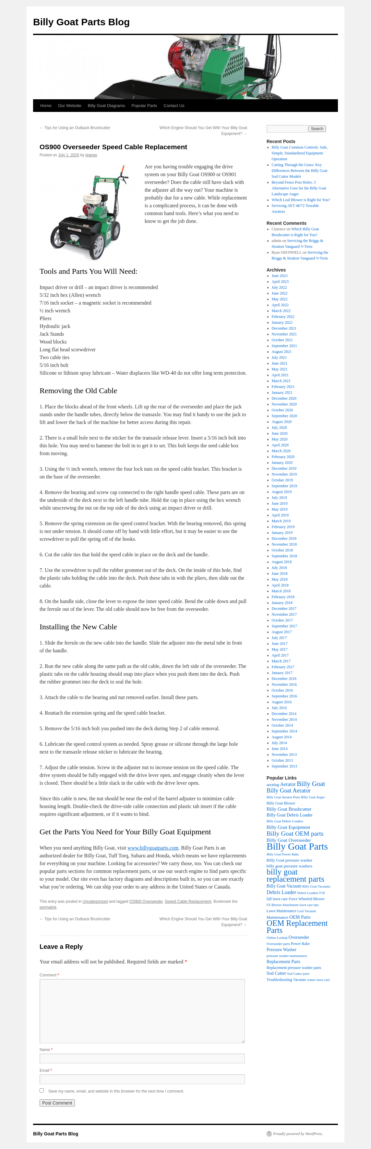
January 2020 (282, 462)
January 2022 (282, 322)
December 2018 (284, 538)
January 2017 (282, 673)
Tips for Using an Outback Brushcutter (75, 128)
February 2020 (283, 456)
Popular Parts (144, 105)
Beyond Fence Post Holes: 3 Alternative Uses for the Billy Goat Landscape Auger (299, 188)
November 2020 (284, 404)
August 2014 (282, 737)
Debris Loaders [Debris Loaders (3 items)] (307, 893)
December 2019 (284, 468)
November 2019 (284, 474)
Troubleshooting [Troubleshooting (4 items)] (279, 979)
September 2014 (284, 731)
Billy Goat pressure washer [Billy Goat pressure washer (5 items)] (289, 860)
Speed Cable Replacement (188, 901)
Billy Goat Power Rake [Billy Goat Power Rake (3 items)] (283, 854)
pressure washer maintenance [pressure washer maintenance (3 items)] (287, 956)
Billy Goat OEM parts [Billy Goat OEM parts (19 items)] (295, 833)
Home (46, 105)
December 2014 (284, 713)
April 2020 (280, 445)
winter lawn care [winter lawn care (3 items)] (318, 980)
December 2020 (284, 398)
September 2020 (284, 416)
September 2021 (284, 346)
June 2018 (280, 573)
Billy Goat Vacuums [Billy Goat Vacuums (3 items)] (316, 886)
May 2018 (280, 579)
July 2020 (279, 427)
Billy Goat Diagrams (106, 105)
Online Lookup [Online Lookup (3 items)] (277, 937)
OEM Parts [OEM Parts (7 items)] (299, 917)
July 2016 (279, 708)
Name (46, 1049)
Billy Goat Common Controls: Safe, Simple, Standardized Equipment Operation (300, 153)
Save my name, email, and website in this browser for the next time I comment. (116, 1091)
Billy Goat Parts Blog (81, 22)
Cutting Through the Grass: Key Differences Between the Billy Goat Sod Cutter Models (300, 171)
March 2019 (281, 521)
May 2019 (280, 509)
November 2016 (284, 684)
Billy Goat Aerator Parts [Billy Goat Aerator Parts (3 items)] (283, 797)
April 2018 (280, 585)
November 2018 (284, 544)
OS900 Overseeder (146, 901)
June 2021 (280, 363)
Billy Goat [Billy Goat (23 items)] (311, 784)
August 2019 (282, 492)
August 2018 (282, 562)
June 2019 (280, 503)
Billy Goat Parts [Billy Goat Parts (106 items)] (297, 846)
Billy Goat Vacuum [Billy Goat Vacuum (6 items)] (284, 886)
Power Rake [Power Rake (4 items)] (300, 943)
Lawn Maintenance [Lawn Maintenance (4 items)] (281, 911)
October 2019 (282, 480)
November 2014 (284, 719)
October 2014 (282, 725)
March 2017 (281, 661)
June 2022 (280, 293)
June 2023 (280, 275)
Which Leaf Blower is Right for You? (301, 200)
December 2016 (284, 678)
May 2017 (280, 649)
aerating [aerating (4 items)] (273, 784)
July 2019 (279, 497)
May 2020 (280, 439)
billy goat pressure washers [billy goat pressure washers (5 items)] (289, 866)
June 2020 (280, 433)
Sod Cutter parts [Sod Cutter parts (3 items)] (298, 973)
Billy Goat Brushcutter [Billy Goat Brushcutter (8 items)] (289, 809)
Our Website (69, 105)
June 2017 (280, 643)
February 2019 (283, 527)
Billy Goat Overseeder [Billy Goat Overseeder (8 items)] (289, 840)
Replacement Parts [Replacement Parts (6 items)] (283, 961)
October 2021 (282, 340)
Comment (49, 975)
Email (46, 1070)
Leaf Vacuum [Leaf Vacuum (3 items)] (306, 911)
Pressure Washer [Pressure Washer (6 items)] (281, 949)
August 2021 (282, 351)
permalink (48, 907)
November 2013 (284, 754)
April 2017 (280, 655)
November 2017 (284, 614)
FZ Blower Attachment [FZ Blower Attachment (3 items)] (282, 905)
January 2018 (282, 602)
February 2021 (283, 386)
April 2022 (280, 305)
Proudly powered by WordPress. (298, 1133)
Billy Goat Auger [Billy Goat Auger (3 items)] (313, 797)
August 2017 (282, 632)
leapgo (91, 155)
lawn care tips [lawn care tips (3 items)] (308, 905)
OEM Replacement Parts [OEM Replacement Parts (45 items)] (297, 927)
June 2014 (280, 748)
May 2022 (280, 299)
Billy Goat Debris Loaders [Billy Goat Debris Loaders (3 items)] (285, 821)
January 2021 (282, 392)
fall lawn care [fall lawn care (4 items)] (277, 899)
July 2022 (279, 287)
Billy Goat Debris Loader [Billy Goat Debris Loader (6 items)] (290, 815)
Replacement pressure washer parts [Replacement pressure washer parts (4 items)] (294, 967)
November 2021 (284, 334)
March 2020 (281, 451)
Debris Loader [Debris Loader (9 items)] (281, 892)
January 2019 (282, 532)
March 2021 (281, 381)
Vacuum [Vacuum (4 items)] (299, 979)
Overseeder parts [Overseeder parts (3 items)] (278, 944)
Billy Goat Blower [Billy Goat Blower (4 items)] (281, 803)
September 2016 (284, 696)
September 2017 (284, 626)
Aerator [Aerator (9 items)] (288, 784)
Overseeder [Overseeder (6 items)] (299, 937)
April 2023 (280, 281)
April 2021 (280, 375)
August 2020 (282, 421)
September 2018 (284, 556)
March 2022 (281, 310)
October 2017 (282, 620)
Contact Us (173, 105)
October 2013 (282, 760)
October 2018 (282, 550)
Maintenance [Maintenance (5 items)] (277, 917)
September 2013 (284, 766)
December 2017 (284, 608)
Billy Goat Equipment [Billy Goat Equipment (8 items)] (288, 827)
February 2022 (283, 316)
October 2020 (282, 410)
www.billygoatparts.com (152, 848)
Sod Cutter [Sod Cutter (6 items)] (276, 973)
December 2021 (284, 328)
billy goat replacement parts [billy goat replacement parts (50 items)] (295, 875)
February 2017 (283, 667)
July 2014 (279, 743)
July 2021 (279, 357)
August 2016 (282, 702)
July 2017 (279, 637)
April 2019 (280, 515)
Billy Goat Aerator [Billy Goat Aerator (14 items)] (289, 790)
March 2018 (281, 591)
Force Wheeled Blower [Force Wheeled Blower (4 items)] (307, 899)
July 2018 (279, 567)
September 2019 (284, 486)
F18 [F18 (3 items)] (322, 893)
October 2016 (282, 690)
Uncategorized (95, 901)
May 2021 (280, 369)
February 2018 (283, 597)
